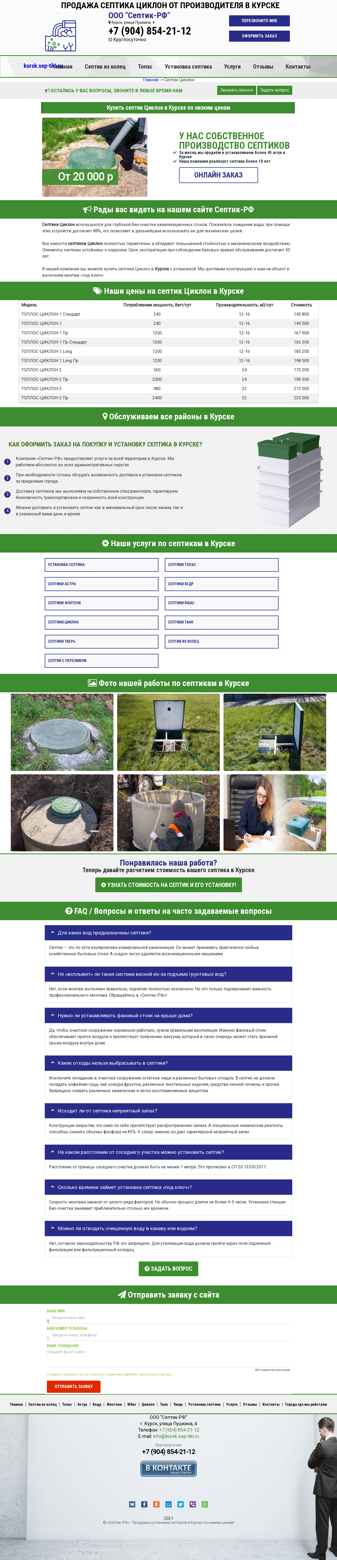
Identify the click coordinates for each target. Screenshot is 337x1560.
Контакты (298, 66)
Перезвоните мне (259, 20)
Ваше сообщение (63, 1344)
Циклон (148, 1402)
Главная (62, 66)
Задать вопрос (274, 90)
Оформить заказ (259, 36)
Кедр (97, 1402)
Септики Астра (62, 584)
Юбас (131, 1402)
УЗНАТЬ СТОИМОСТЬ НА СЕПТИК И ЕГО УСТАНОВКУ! (168, 884)
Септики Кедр (181, 584)
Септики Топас (182, 565)
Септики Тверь (61, 641)
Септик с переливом (67, 660)
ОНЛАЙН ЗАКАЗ (218, 174)
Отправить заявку (74, 1384)
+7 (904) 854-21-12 (149, 31)
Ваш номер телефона (67, 1326)
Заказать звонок (236, 90)
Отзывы (263, 66)
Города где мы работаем (306, 1402)
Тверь (178, 1402)
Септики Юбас (181, 603)
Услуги (232, 66)
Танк (164, 1402)
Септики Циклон (63, 622)
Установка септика (188, 66)
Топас (145, 66)
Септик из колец (105, 66)
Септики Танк (180, 622)
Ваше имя (56, 1309)
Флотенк (114, 1402)
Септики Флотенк (64, 603)
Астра (82, 1402)
